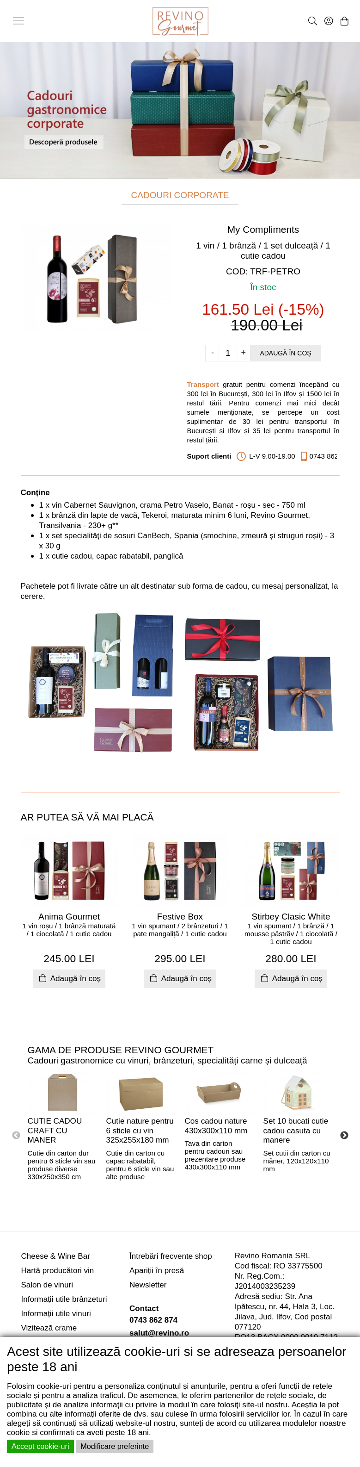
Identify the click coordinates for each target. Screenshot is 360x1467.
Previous (16, 1135)
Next (344, 1135)
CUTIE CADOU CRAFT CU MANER (55, 1130)
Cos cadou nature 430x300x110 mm (216, 1126)
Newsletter (147, 1285)
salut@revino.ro (159, 1333)
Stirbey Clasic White (291, 916)
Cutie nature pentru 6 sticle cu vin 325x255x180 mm (140, 1130)
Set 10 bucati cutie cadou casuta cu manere (296, 1130)
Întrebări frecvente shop (170, 1256)
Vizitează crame (49, 1328)
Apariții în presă (156, 1270)
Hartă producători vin (57, 1270)
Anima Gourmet (69, 916)
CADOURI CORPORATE (180, 195)
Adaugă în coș (285, 353)
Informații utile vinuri (56, 1313)
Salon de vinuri (47, 1285)
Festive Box (180, 916)
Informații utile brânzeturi (64, 1299)
